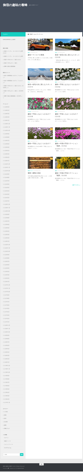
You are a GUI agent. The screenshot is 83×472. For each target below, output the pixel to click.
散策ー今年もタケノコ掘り (10, 63)
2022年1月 (6, 281)
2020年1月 (6, 362)
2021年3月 (6, 315)
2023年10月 (7, 211)
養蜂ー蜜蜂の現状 (34, 173)
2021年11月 (7, 288)
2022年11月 (7, 248)
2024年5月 (6, 187)
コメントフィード (8, 444)
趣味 (29, 52)
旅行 (5, 418)
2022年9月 (6, 254)
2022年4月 (6, 271)
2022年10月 (7, 251)
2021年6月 (6, 305)
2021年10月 (7, 291)
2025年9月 (6, 133)
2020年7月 (6, 342)
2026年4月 (6, 110)
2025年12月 (7, 123)
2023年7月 (6, 221)
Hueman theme (20, 468)
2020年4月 (6, 352)
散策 (56, 52)
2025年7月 (6, 140)
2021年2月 (6, 318)
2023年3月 (6, 234)
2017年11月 (7, 402)
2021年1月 (6, 322)
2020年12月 (7, 325)
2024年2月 (6, 197)
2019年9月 (6, 375)
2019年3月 (6, 395)
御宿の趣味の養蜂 (15, 5)
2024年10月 (7, 170)
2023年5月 (6, 228)
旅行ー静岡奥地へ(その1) (10, 75)
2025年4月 (6, 150)
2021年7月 (6, 301)
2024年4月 (6, 191)
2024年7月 (6, 180)
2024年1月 (6, 201)
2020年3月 (6, 355)
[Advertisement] (41, 21)
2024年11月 (7, 167)
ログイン (6, 437)
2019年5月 (6, 389)
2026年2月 (6, 117)
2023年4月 (6, 231)
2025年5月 (6, 147)
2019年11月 (7, 369)
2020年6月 (6, 345)
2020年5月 (6, 348)
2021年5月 (6, 308)
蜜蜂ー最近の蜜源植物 (9, 66)
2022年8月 (6, 258)
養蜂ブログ (30, 170)
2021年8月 (6, 298)
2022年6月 (6, 264)
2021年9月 (6, 295)
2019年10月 (7, 372)
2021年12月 (7, 285)
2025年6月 (6, 144)
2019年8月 (6, 379)
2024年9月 (6, 174)
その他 (6, 411)
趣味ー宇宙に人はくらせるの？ (39, 143)
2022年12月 (7, 244)
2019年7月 (6, 382)
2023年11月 (7, 207)
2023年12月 (7, 204)
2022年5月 (6, 268)
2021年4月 (6, 311)
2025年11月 (7, 127)
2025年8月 (6, 137)
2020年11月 (7, 328)
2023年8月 (6, 217)
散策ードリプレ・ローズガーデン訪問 (13, 56)
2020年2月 (6, 358)
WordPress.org (7, 447)
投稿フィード (7, 441)
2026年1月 (6, 120)
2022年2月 (6, 278)
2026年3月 (6, 113)
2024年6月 (6, 184)
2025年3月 (6, 154)
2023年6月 (6, 224)
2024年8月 (6, 177)
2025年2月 (6, 157)
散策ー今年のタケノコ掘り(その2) (12, 59)
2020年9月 (6, 335)
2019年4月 (6, 392)
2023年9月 (6, 214)
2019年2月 (6, 399)
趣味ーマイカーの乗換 (36, 55)
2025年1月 (6, 160)
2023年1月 (6, 241)
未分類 (29, 111)
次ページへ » (76, 185)
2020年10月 (7, 332)
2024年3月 (6, 194)
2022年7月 (6, 261)
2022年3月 (6, 275)
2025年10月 (7, 130)
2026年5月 (6, 107)
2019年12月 (7, 365)
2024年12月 (7, 164)
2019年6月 (6, 385)
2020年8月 (6, 338)
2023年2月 (6, 238)
